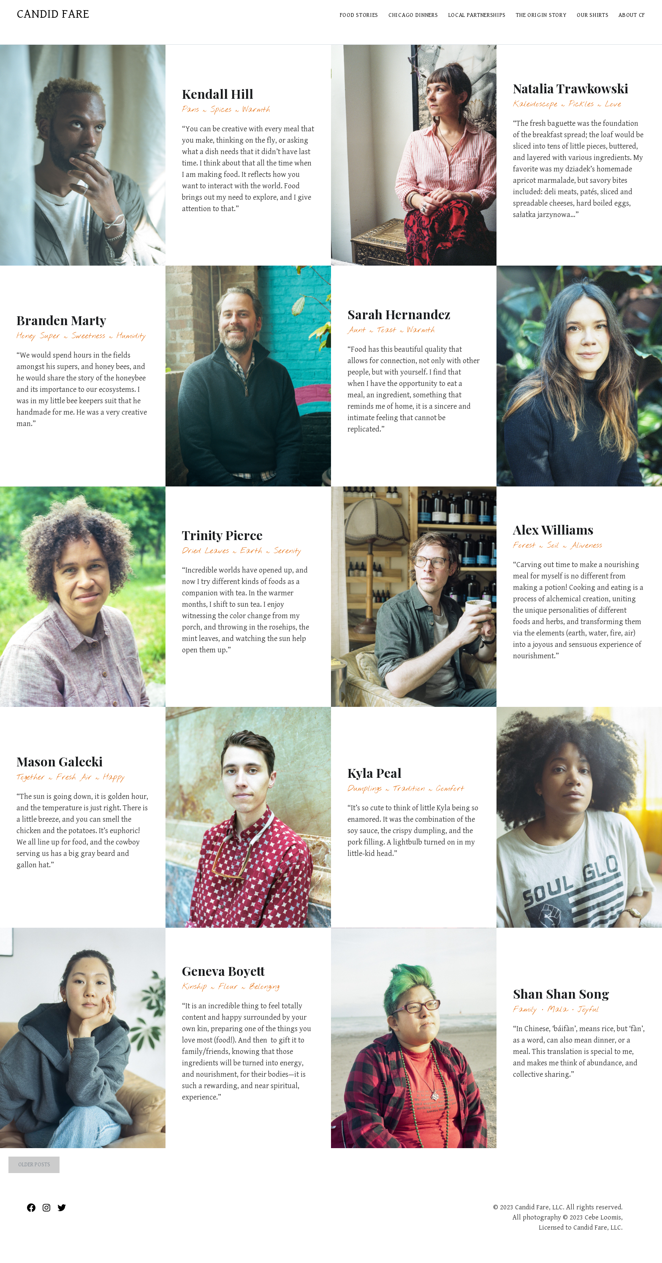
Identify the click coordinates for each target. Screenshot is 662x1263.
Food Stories (359, 15)
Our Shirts (592, 15)
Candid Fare (53, 14)
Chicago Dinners (413, 15)
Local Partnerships (477, 15)
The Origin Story (541, 15)
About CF (632, 15)
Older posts (34, 1164)
